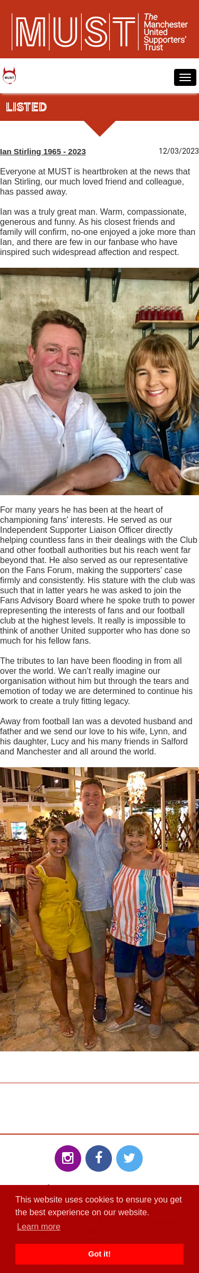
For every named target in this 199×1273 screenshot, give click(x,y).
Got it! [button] (99, 1254)
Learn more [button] (38, 1226)
